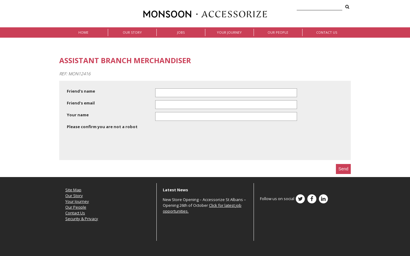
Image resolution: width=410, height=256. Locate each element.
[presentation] (113, 146)
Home (83, 32)
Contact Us (326, 32)
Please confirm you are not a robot (102, 126)
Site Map (73, 190)
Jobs (181, 32)
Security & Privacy (81, 218)
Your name (78, 115)
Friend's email (81, 103)
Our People (278, 32)
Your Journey (229, 32)
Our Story (132, 32)
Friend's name (81, 91)
